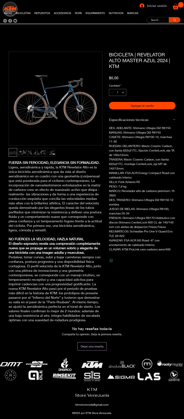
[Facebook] (10, 21)
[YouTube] (15, 21)
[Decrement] (112, 92)
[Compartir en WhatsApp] (111, 260)
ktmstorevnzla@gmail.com (92, 404)
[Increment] (123, 92)
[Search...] (156, 20)
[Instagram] (5, 21)
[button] (178, 5)
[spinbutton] (117, 92)
